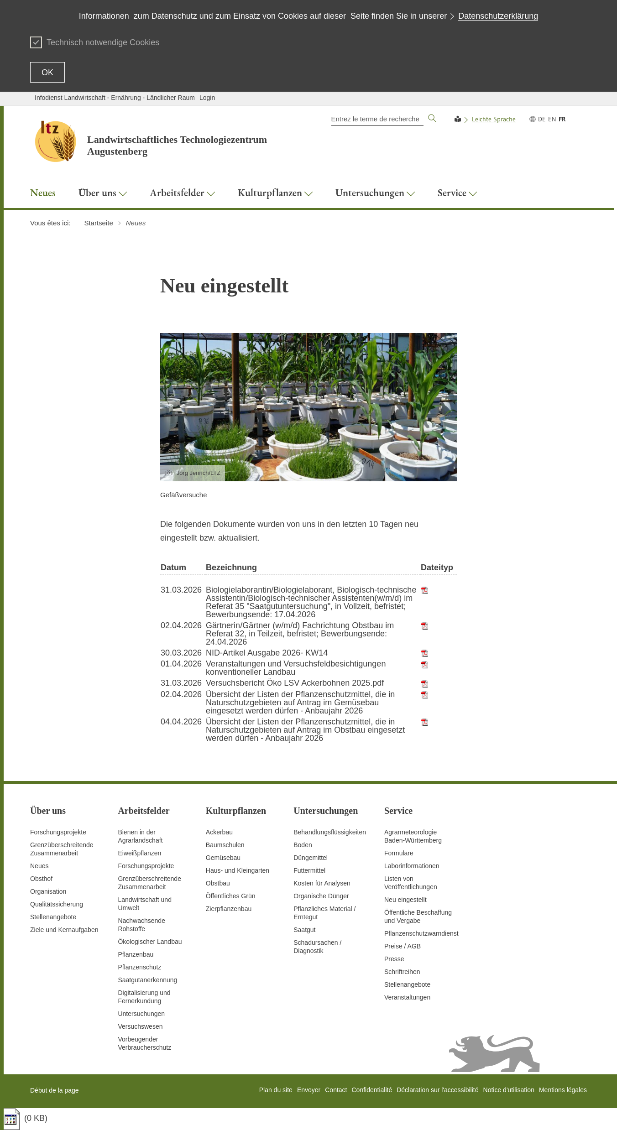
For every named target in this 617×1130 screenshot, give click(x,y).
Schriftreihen (402, 971)
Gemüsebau (223, 857)
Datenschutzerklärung (498, 16)
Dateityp (437, 567)
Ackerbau (219, 832)
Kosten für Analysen (321, 883)
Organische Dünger (321, 896)
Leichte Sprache (494, 119)
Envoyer (308, 1090)
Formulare (398, 853)
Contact (336, 1090)
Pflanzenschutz (139, 967)
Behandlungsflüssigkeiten (329, 832)
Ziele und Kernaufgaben (64, 929)
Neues (39, 866)
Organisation (48, 891)
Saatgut (304, 929)
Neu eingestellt (405, 899)
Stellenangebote (53, 917)
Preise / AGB (402, 946)
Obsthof (41, 878)
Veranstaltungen (407, 997)
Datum (173, 567)
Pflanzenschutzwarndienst (421, 933)
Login (207, 97)
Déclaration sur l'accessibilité (437, 1090)
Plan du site (276, 1090)
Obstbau (218, 883)
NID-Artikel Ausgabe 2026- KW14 (267, 652)
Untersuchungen (141, 1013)
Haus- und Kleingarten (237, 870)
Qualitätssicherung (56, 904)
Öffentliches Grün (231, 896)
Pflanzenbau (135, 954)
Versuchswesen (140, 1026)
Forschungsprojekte (58, 832)
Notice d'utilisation (508, 1090)
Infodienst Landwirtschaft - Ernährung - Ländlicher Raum (115, 97)
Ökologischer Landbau (150, 941)
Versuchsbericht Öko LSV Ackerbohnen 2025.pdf (295, 682)
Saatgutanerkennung (147, 980)
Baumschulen (225, 845)
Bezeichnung (231, 567)
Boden (302, 845)
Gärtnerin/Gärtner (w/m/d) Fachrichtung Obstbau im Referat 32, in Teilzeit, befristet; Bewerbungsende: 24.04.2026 (300, 633)
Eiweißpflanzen (139, 853)
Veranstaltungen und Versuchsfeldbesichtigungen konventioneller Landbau (296, 668)
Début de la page (54, 1090)
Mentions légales (563, 1090)
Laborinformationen (411, 866)
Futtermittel (309, 870)
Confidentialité (371, 1090)
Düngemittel (310, 857)
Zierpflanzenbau (228, 908)
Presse (394, 959)
